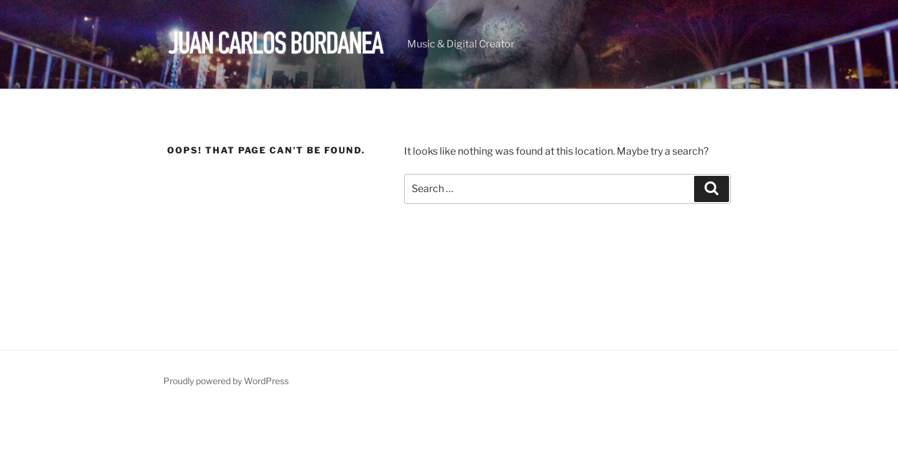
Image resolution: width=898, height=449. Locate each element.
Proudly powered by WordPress (226, 380)
